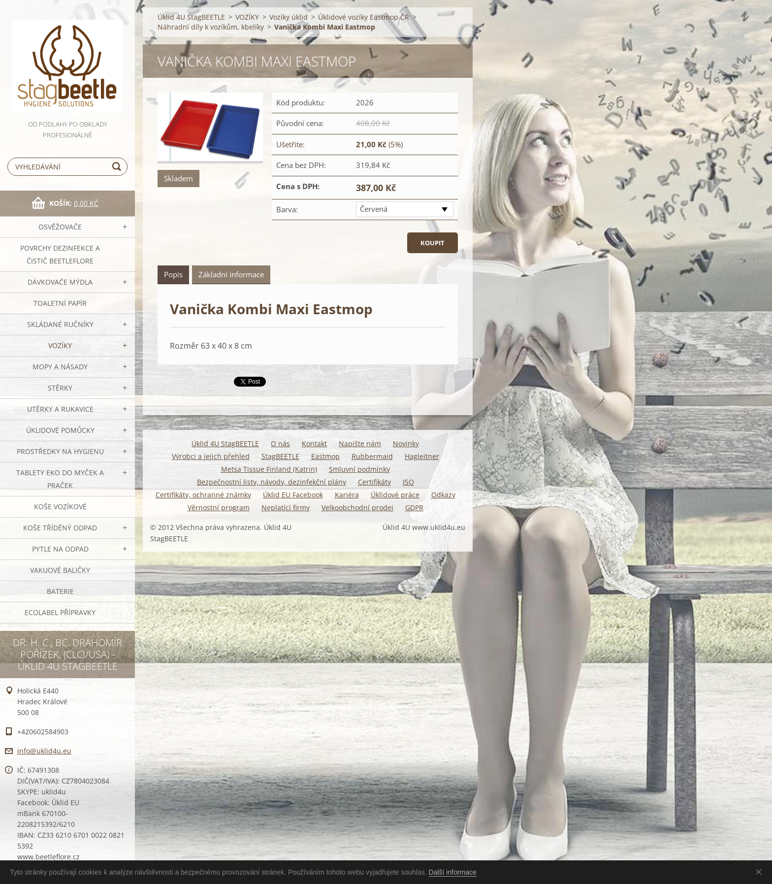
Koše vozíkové (60, 506)
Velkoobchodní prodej (357, 507)
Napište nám (360, 443)
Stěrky (60, 388)
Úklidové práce (395, 494)
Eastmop (325, 456)
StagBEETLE (280, 456)
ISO (408, 482)
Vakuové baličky (60, 570)
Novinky (406, 443)
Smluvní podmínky (359, 469)
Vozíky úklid (288, 17)
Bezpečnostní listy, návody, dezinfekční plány (271, 482)
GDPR (414, 507)
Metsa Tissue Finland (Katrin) (269, 469)
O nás (280, 443)
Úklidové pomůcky (60, 430)
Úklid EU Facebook (293, 494)
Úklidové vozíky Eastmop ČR (363, 17)
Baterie (60, 591)
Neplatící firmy (285, 507)
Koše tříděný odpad (60, 527)
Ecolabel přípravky (60, 612)
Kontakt (314, 443)
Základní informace (231, 274)
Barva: (287, 209)
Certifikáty (374, 482)
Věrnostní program (219, 507)
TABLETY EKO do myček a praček (60, 479)
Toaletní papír (60, 303)
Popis (173, 274)
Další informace (453, 872)
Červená (373, 209)
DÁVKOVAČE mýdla (60, 282)
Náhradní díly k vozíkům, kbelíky (211, 27)
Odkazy (443, 494)
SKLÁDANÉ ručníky (60, 324)
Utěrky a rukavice (60, 409)
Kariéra (347, 494)
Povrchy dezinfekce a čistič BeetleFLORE (60, 254)
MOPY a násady (60, 366)
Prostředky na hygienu (60, 451)
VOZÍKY (60, 345)
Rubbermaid (372, 456)
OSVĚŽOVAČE (60, 226)
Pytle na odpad (60, 549)
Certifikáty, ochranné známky (203, 494)
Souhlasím (760, 871)
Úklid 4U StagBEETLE (191, 17)
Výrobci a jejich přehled (211, 456)
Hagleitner (422, 456)
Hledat (118, 167)
